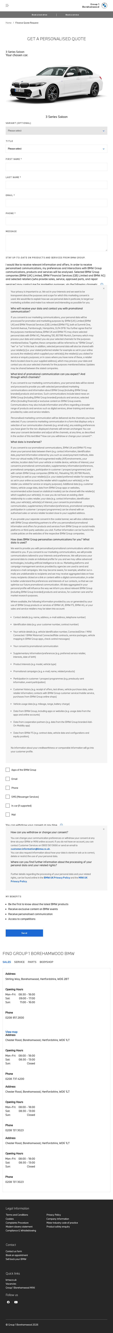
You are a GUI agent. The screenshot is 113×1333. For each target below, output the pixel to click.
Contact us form (14, 1251)
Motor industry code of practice (62, 1222)
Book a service (72, 15)
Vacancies (11, 1283)
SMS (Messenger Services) (22, 797)
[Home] (94, 6)
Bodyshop (46, 962)
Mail (11, 814)
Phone (12, 788)
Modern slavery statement (19, 1226)
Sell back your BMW (16, 1259)
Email (11, 779)
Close (103, 288)
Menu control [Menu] (7, 5)
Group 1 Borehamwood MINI (20, 1287)
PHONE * (11, 213)
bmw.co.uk (11, 1279)
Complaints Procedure (17, 1222)
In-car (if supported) (18, 806)
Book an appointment (17, 1255)
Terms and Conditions (17, 1214)
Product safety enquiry (58, 1226)
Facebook (8, 1302)
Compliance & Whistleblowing (21, 1230)
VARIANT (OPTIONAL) (18, 123)
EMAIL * (10, 195)
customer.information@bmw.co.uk (30, 848)
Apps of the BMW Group (21, 770)
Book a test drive (39, 15)
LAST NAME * (13, 177)
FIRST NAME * (14, 159)
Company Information (57, 1218)
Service (19, 962)
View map (11, 1031)
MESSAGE (11, 231)
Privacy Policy (53, 1214)
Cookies (10, 1218)
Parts (32, 962)
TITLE (9, 141)
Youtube (16, 1302)
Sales (7, 962)
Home (9, 22)
